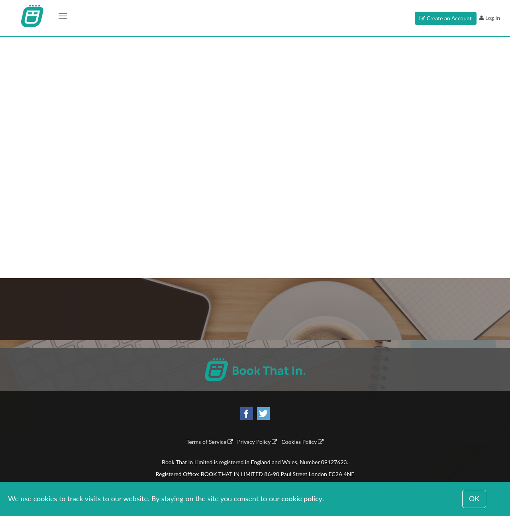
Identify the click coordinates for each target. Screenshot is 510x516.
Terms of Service (206, 442)
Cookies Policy (299, 442)
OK (474, 498)
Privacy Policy (254, 442)
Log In (492, 17)
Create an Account (449, 18)
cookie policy (302, 498)
